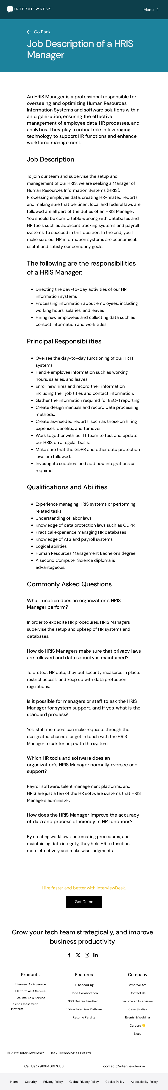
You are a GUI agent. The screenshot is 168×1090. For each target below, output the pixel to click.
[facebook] (69, 955)
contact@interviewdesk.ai (124, 1066)
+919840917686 (51, 1066)
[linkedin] (95, 955)
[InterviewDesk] (29, 8)
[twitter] (78, 955)
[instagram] (87, 955)
